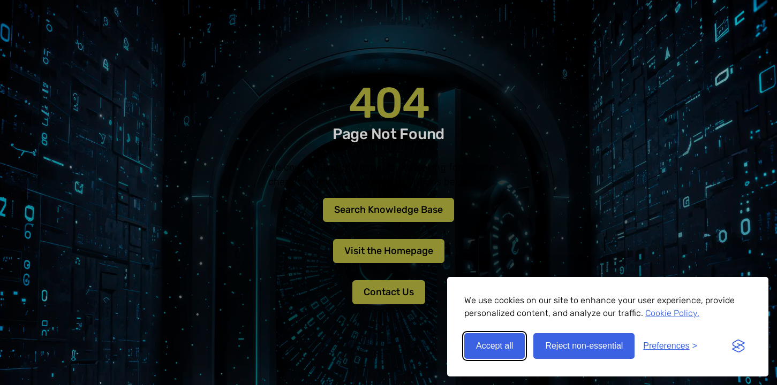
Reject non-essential (584, 345)
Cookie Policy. (672, 313)
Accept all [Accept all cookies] (494, 345)
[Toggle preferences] (670, 346)
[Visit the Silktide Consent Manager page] (738, 346)
